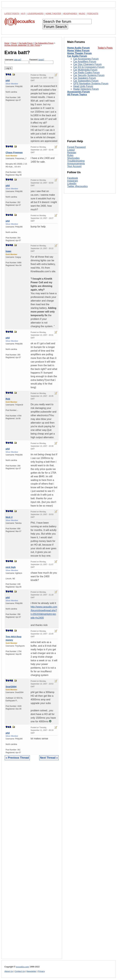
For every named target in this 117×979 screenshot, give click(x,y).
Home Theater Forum (79, 53)
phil (8, 80)
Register (71, 152)
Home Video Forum (78, 50)
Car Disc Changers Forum (87, 64)
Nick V (9, 517)
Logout (71, 150)
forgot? (41, 60)
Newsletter (31, 971)
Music (82, 13)
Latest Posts (11, 13)
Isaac (8, 251)
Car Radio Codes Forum (86, 72)
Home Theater (53, 13)
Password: (41, 61)
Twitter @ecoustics (77, 186)
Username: (17, 61)
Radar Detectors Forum (86, 89)
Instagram (72, 181)
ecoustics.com (22, 967)
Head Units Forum (83, 86)
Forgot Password (76, 147)
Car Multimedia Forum (85, 69)
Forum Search (55, 27)
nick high (11, 567)
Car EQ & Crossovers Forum (88, 67)
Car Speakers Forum (84, 78)
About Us (8, 971)
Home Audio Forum (78, 48)
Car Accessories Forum (86, 58)
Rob (8, 398)
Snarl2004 (11, 686)
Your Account (74, 166)
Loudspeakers (35, 13)
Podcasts (92, 13)
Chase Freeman (14, 152)
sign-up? (17, 60)
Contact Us (20, 971)
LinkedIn (71, 183)
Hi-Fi (23, 13)
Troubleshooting (76, 161)
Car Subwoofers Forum (85, 80)
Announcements (76, 163)
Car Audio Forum (77, 56)
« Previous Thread (17, 757)
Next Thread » (49, 757)
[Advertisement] (31, 862)
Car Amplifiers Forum (84, 61)
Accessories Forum (78, 91)
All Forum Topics (77, 94)
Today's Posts (105, 48)
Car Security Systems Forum (88, 75)
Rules (70, 155)
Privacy (41, 971)
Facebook (72, 178)
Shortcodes (73, 158)
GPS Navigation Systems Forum (90, 83)
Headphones (70, 13)
